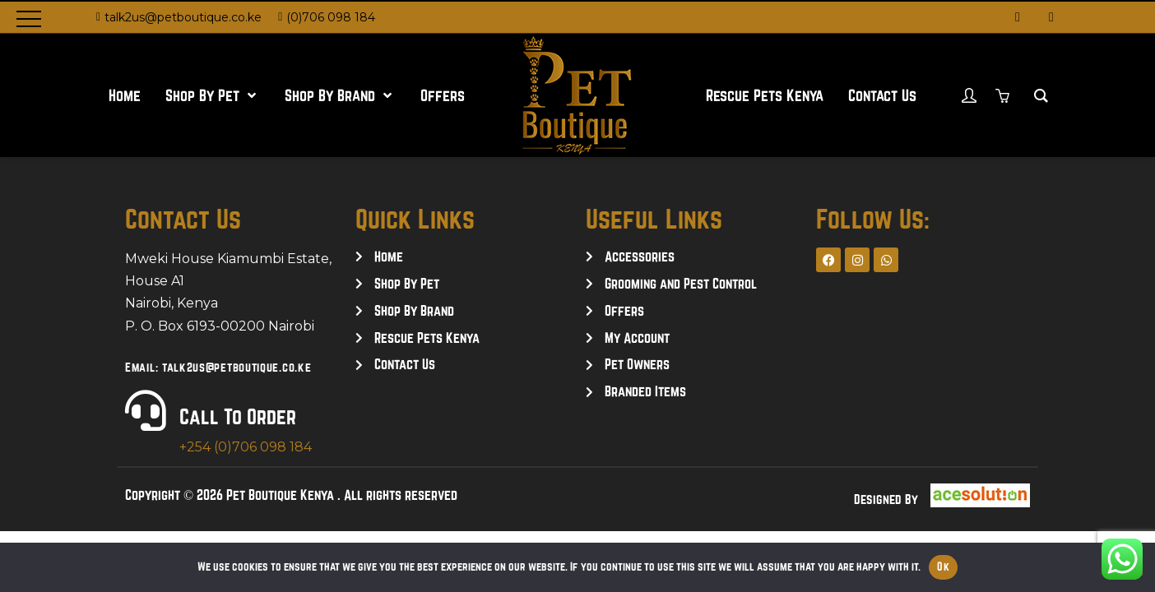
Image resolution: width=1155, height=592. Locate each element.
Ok (943, 566)
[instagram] (1051, 17)
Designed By (886, 499)
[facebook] (1017, 17)
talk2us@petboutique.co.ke (183, 17)
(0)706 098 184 (330, 17)
